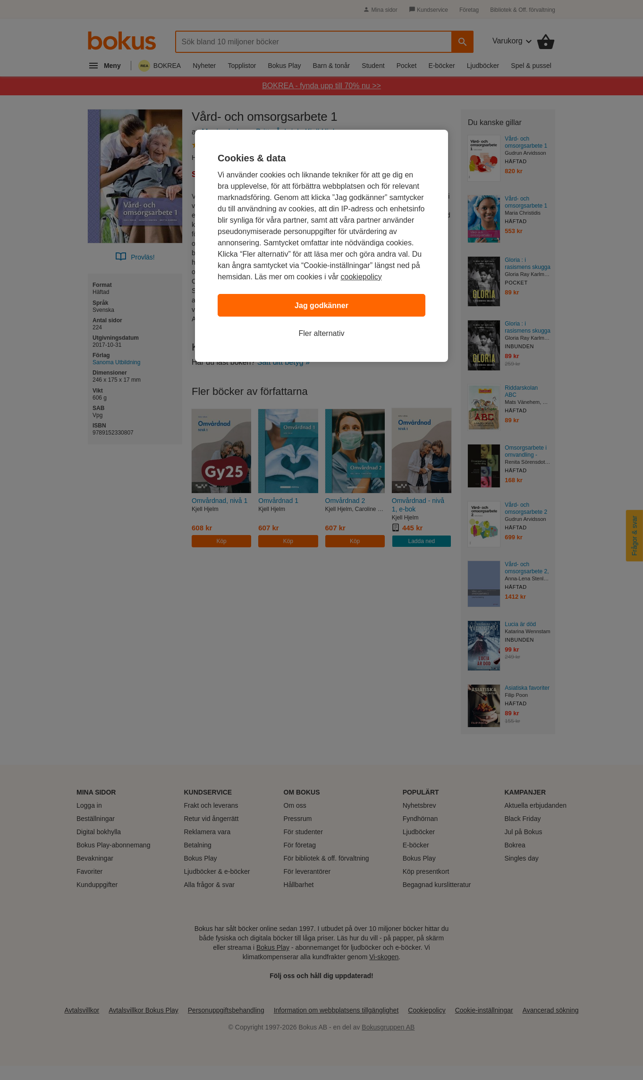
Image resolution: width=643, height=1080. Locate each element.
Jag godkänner (321, 305)
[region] (321, 246)
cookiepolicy (361, 277)
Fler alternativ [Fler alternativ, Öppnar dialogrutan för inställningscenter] (322, 333)
